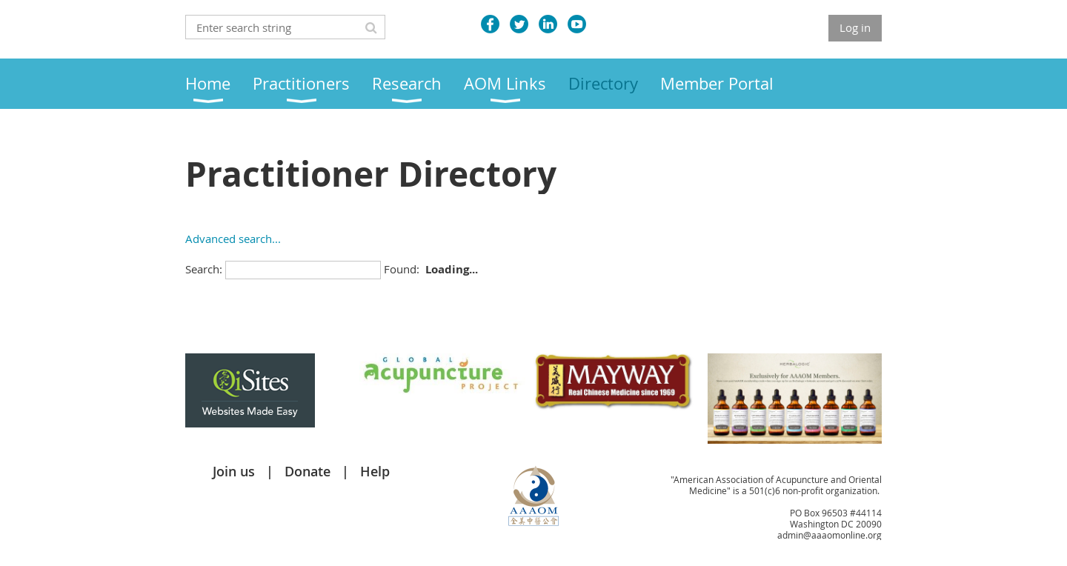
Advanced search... (233, 238)
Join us (234, 471)
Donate (307, 471)
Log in (855, 27)
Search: (203, 269)
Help (375, 471)
